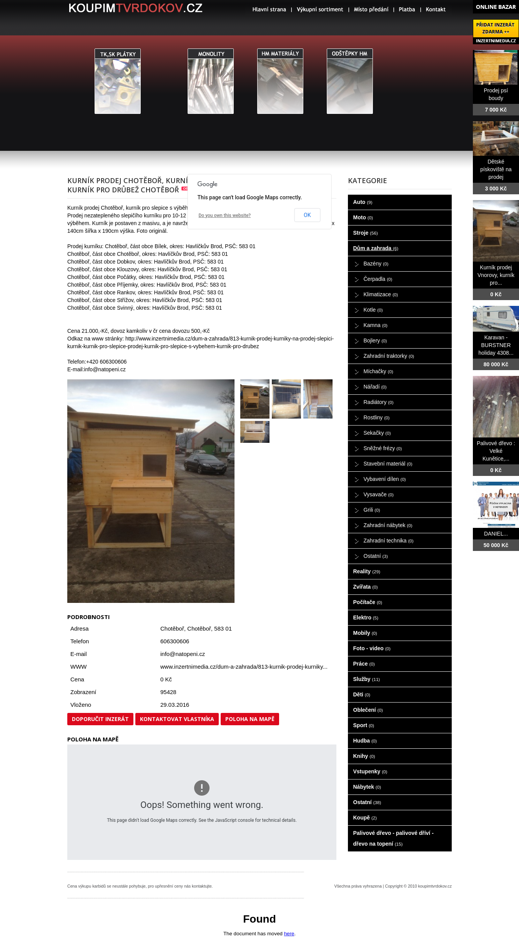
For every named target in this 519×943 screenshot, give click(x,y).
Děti (362, 694)
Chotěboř (199, 628)
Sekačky (377, 433)
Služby (366, 679)
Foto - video (372, 648)
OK (307, 215)
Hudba (365, 741)
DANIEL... (496, 534)
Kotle (373, 310)
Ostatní (376, 556)
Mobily (365, 633)
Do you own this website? (225, 215)
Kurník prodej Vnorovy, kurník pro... (495, 275)
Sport (363, 725)
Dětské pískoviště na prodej (496, 169)
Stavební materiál (388, 464)
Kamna (376, 325)
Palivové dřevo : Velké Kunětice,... (496, 451)
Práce (364, 664)
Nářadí (375, 387)
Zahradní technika (389, 540)
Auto (363, 202)
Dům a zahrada (376, 248)
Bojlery (375, 340)
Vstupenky (370, 771)
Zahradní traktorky (389, 356)
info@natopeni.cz (182, 654)
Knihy (364, 756)
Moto (363, 217)
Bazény (376, 263)
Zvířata (365, 587)
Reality (367, 571)
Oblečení (368, 710)
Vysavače (379, 494)
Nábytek (367, 787)
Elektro (366, 617)
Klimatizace (381, 294)
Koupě (365, 817)
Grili (372, 510)
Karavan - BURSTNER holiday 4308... (495, 345)
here (289, 933)
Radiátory (379, 402)
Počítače (368, 602)
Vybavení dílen (385, 479)
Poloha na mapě (249, 719)
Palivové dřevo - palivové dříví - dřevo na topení (393, 838)
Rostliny (377, 417)
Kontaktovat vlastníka (177, 719)
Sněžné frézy (383, 448)
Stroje (365, 233)
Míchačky (378, 371)
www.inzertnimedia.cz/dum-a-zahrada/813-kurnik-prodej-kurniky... (244, 666)
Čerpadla (378, 279)
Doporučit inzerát (100, 719)
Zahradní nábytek (388, 525)
